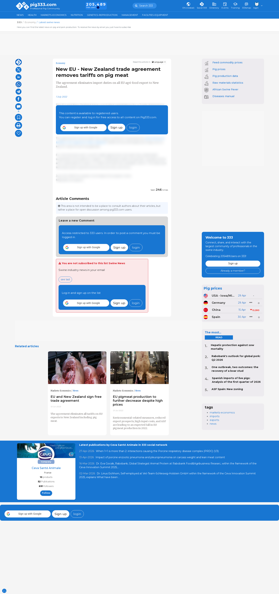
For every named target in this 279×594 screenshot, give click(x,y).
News (20, 15)
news (213, 423)
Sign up (116, 127)
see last (65, 279)
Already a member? (233, 270)
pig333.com (43, 4)
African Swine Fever (225, 89)
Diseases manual (223, 96)
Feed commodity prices (227, 62)
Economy (60, 63)
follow (46, 493)
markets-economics (222, 412)
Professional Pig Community (45, 8)
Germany (218, 302)
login (133, 127)
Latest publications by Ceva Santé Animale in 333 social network (123, 444)
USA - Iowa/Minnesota (223, 295)
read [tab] (218, 337)
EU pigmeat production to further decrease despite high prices (138, 401)
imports (214, 416)
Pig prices (218, 69)
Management (130, 15)
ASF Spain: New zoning (227, 389)
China (216, 310)
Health (32, 15)
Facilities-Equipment (155, 15)
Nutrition (77, 15)
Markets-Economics (54, 15)
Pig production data (225, 76)
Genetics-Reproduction (102, 15)
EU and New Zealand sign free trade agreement (76, 399)
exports (214, 420)
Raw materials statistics (227, 82)
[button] (83, 127)
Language (158, 62)
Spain (216, 317)
